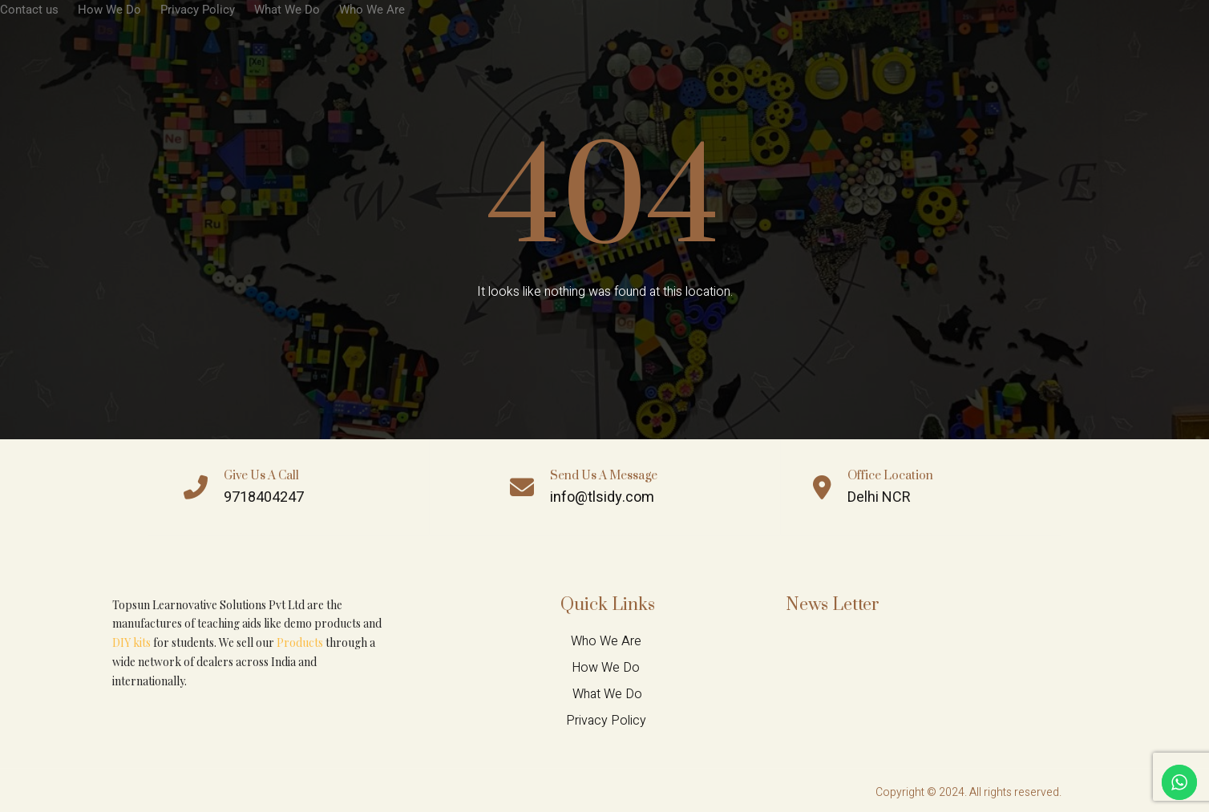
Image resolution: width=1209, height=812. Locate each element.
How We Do (109, 9)
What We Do (287, 9)
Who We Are (372, 9)
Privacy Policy (197, 9)
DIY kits (131, 642)
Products (300, 642)
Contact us (29, 9)
